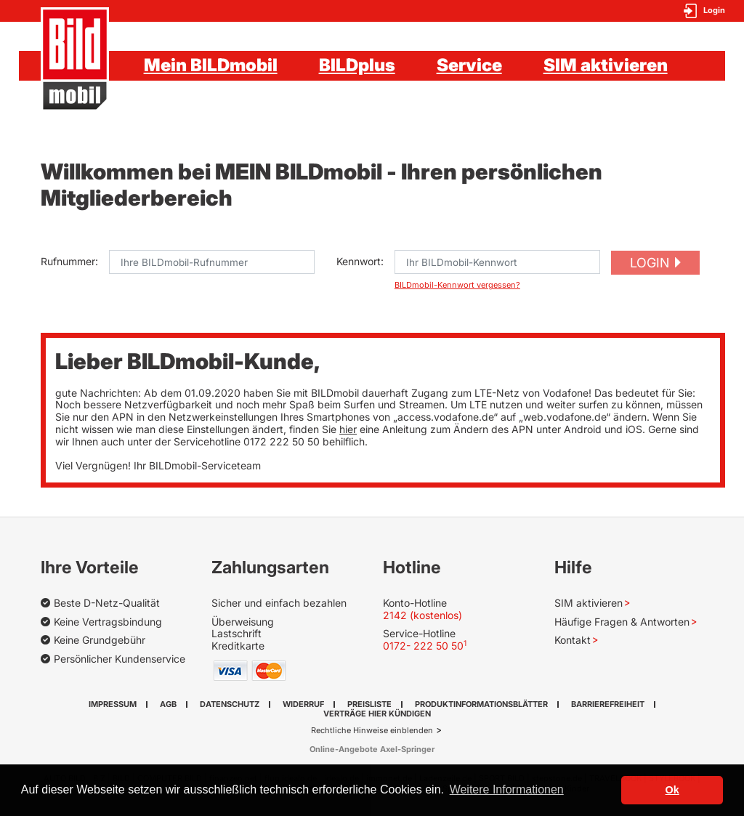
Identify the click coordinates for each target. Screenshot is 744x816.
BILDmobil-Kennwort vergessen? (457, 285)
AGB (168, 704)
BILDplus (357, 65)
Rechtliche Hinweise (350, 730)
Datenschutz (229, 704)
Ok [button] (672, 790)
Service (469, 65)
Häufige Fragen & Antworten (622, 621)
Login (649, 262)
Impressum (113, 704)
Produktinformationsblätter (481, 704)
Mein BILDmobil (211, 65)
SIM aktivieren (605, 65)
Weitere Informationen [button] (507, 789)
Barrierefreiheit (607, 704)
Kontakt (572, 640)
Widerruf (303, 704)
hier (348, 429)
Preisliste (369, 704)
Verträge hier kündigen (377, 713)
